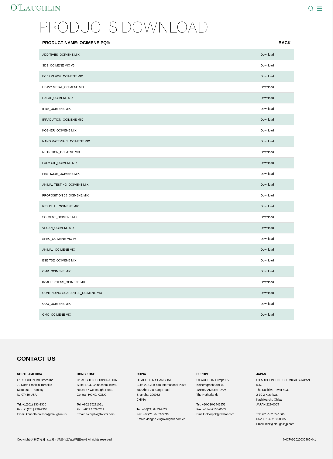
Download (267, 54)
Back (284, 42)
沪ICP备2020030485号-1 (299, 439)
